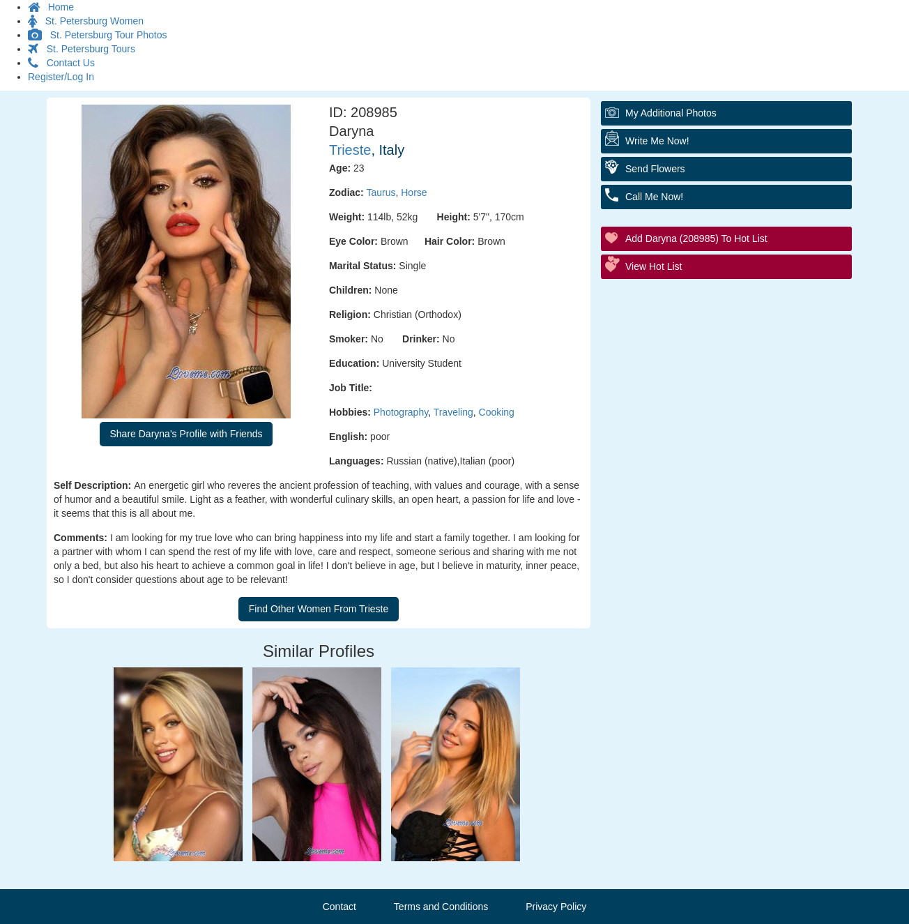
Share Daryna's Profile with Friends (186, 433)
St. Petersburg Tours (81, 48)
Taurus (380, 192)
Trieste (350, 150)
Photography (401, 412)
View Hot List (653, 266)
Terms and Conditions (441, 906)
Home (51, 7)
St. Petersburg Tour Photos (97, 34)
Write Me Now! (657, 140)
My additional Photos (671, 113)
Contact (339, 906)
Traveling (453, 412)
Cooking (496, 412)
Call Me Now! (654, 196)
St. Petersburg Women (86, 20)
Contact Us (61, 62)
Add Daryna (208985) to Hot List (696, 238)
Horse (414, 192)
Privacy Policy (556, 906)
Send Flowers (655, 168)
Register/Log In (61, 76)
